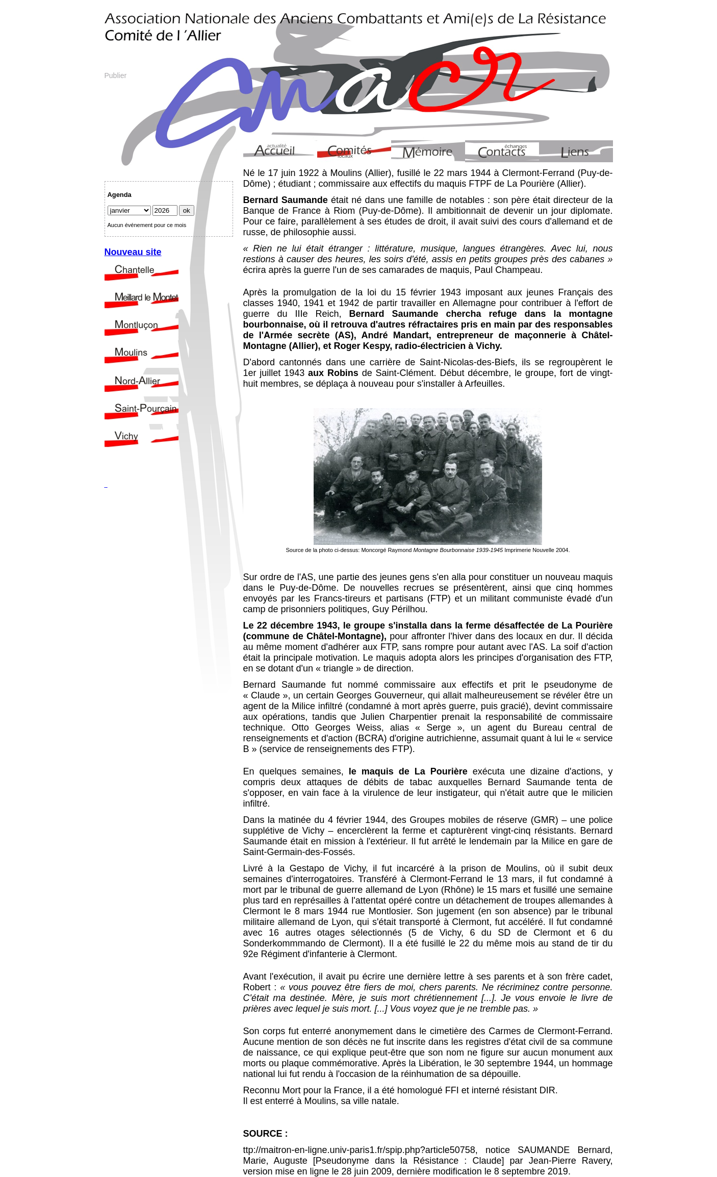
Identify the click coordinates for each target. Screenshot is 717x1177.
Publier (116, 75)
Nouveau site (133, 252)
